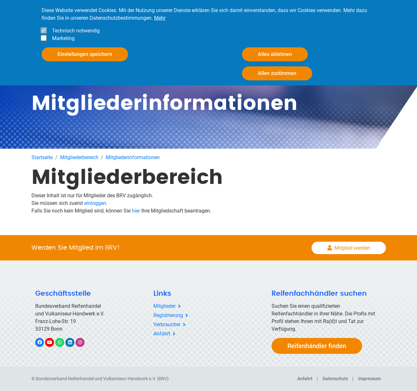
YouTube (53, 342)
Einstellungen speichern (84, 54)
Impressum (369, 378)
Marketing (63, 38)
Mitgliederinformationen (133, 157)
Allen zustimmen (277, 73)
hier (136, 211)
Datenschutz (335, 378)
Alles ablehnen (275, 54)
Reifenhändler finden (316, 346)
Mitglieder (164, 306)
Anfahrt (161, 334)
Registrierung (168, 315)
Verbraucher (166, 324)
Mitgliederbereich (79, 157)
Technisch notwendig (76, 31)
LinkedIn (73, 342)
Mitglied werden (352, 248)
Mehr (159, 18)
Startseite (42, 157)
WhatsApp (63, 342)
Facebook (43, 342)
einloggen (95, 203)
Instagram (83, 342)
